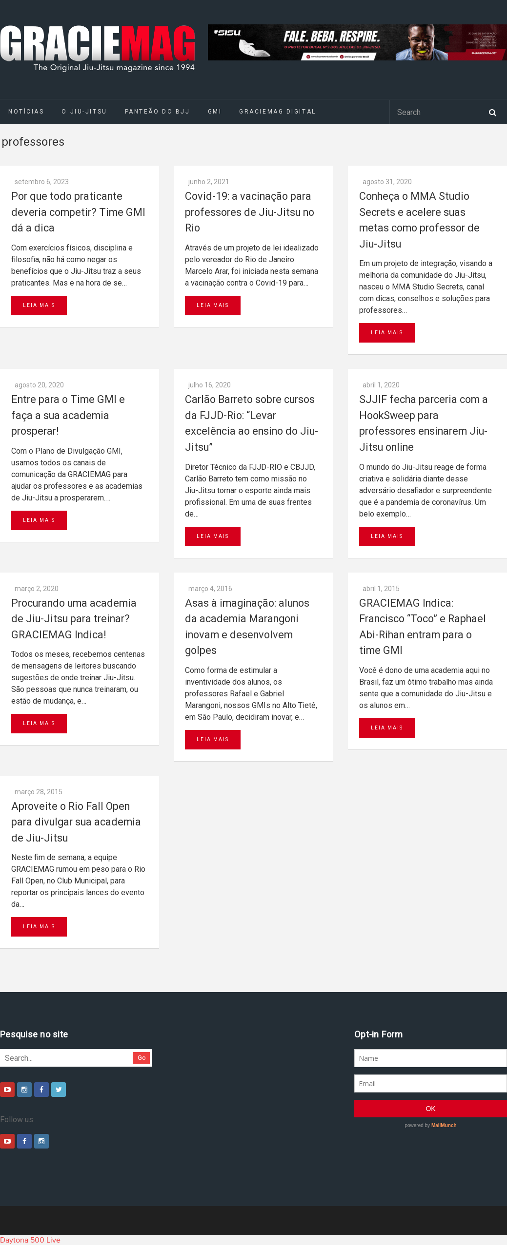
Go (142, 1057)
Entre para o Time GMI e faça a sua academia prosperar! (68, 415)
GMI (215, 111)
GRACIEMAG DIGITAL (277, 111)
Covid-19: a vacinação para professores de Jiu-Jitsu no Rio (249, 212)
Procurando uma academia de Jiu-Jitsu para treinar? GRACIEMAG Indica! (74, 619)
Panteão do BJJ (157, 111)
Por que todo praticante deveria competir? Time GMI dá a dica (78, 212)
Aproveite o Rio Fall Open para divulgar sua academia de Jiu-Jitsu (76, 822)
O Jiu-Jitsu (84, 111)
